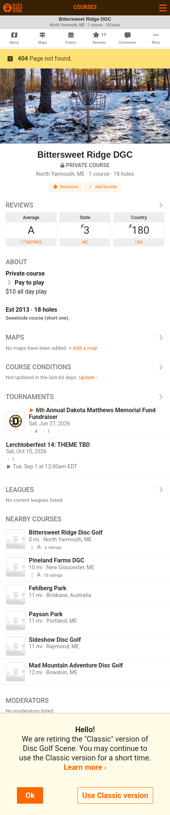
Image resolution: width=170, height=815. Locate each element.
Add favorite (102, 186)
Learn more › (85, 767)
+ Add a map (83, 348)
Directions (65, 186)
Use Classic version (115, 795)
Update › (88, 377)
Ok (30, 795)
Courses (84, 7)
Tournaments (85, 397)
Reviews (85, 205)
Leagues (85, 490)
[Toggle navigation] (163, 7)
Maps (85, 337)
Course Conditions (85, 367)
